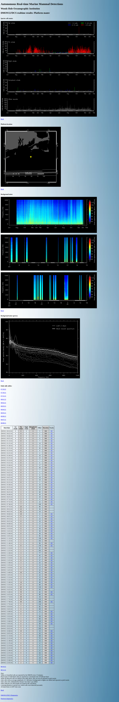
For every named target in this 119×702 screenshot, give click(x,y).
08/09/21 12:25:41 (6, 550)
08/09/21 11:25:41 (6, 541)
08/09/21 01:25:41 (6, 443)
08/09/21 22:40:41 (6, 650)
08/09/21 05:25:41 (6, 482)
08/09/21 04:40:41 (6, 475)
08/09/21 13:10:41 (6, 558)
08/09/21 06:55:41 (6, 497)
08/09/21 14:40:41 (6, 572)
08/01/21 (3, 399)
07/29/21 (3, 389)
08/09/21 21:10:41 (6, 636)
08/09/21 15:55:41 (6, 584)
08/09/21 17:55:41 (6, 604)
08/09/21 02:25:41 (6, 453)
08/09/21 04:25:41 (6, 472)
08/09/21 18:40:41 (6, 611)
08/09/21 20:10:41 (6, 626)
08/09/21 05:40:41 (6, 485)
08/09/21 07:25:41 (6, 502)
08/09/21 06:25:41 (6, 492)
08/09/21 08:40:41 (6, 514)
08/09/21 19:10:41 (6, 616)
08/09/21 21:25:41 (6, 638)
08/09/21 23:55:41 (6, 662)
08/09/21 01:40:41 (6, 446)
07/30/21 (3, 392)
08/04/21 (3, 409)
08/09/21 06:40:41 (6, 494)
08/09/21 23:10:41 (6, 655)
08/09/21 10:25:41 (6, 531)
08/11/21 (3, 670)
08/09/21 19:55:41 (6, 623)
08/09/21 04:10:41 (6, 470)
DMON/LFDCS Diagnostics (9, 695)
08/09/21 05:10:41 (6, 480)
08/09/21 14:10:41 (6, 567)
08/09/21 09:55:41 (6, 526)
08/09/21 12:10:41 (6, 548)
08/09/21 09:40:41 (6, 524)
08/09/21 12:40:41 (6, 553)
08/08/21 (3, 423)
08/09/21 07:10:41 (6, 499)
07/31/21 (3, 396)
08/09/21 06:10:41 (6, 489)
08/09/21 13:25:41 (6, 560)
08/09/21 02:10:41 (6, 450)
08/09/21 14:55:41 (6, 575)
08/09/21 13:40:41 (6, 563)
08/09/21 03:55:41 (6, 467)
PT (52, 431)
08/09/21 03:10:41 (6, 460)
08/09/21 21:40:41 (6, 641)
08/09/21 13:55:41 (6, 565)
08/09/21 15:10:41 (6, 577)
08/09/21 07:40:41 (6, 504)
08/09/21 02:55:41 (6, 458)
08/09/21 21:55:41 (6, 643)
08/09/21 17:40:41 (6, 602)
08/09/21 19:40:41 (6, 621)
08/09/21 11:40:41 (6, 543)
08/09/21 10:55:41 (6, 536)
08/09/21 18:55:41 (6, 614)
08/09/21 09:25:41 (6, 521)
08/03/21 (3, 406)
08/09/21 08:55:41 (6, 516)
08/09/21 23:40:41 (6, 660)
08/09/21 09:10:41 (6, 519)
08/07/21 (3, 419)
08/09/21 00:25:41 (6, 433)
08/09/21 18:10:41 (6, 606)
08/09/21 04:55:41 (6, 477)
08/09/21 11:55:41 (6, 545)
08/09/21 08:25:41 (6, 511)
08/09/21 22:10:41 (6, 645)
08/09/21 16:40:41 (6, 592)
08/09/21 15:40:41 (6, 582)
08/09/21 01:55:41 (6, 448)
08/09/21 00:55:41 (6, 438)
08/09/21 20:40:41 (6, 631)
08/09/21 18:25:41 (6, 609)
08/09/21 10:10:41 (6, 528)
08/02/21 (3, 403)
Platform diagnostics (7, 698)
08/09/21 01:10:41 (6, 441)
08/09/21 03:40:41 (6, 465)
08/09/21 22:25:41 (6, 648)
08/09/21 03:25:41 (6, 463)
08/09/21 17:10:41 (6, 597)
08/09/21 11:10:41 (6, 538)
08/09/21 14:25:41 (6, 570)
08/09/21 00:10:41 (6, 431)
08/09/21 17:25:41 (6, 599)
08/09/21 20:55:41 (6, 633)
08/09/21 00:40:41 (6, 436)
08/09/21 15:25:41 (6, 580)
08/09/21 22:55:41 (6, 653)
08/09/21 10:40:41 (6, 533)
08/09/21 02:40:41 (6, 455)
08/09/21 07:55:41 (6, 506)
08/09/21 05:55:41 (6, 487)
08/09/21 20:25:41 (6, 628)
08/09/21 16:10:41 (6, 587)
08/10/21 (3, 666)
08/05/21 (3, 413)
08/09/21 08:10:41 (6, 509)
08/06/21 (3, 416)
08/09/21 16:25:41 (6, 589)
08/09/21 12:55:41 (6, 555)
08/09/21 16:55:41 (6, 594)
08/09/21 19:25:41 (6, 619)
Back (2, 119)
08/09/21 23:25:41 (6, 658)
